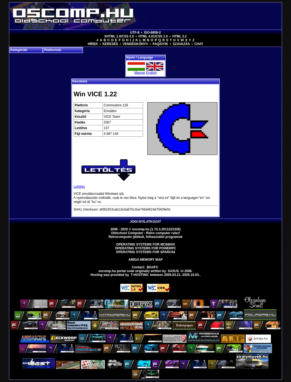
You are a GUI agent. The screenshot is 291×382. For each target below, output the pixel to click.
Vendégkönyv (135, 44)
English (151, 73)
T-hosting (139, 275)
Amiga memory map (145, 260)
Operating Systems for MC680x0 (145, 244)
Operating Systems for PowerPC (145, 248)
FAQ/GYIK (160, 44)
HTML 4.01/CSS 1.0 (153, 36)
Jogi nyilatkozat (145, 222)
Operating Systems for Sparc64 (145, 252)
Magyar (139, 73)
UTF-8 (135, 32)
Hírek (93, 44)
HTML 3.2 (179, 36)
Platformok (52, 50)
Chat (198, 44)
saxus (173, 271)
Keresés (110, 44)
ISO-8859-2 (152, 32)
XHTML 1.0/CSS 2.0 (119, 36)
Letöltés (79, 187)
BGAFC (153, 267)
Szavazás (181, 44)
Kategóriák (18, 50)
